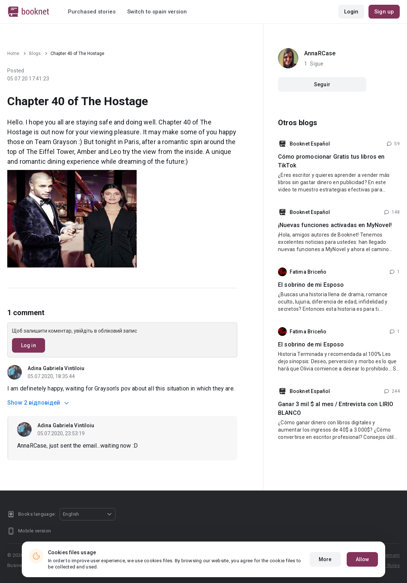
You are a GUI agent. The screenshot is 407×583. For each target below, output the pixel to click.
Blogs (35, 53)
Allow (362, 559)
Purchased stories (92, 11)
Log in (28, 345)
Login (351, 11)
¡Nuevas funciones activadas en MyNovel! (335, 225)
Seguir (322, 84)
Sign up (384, 11)
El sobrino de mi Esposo (311, 284)
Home (13, 53)
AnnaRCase (319, 53)
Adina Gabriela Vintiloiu (56, 368)
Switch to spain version (157, 11)
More (325, 559)
